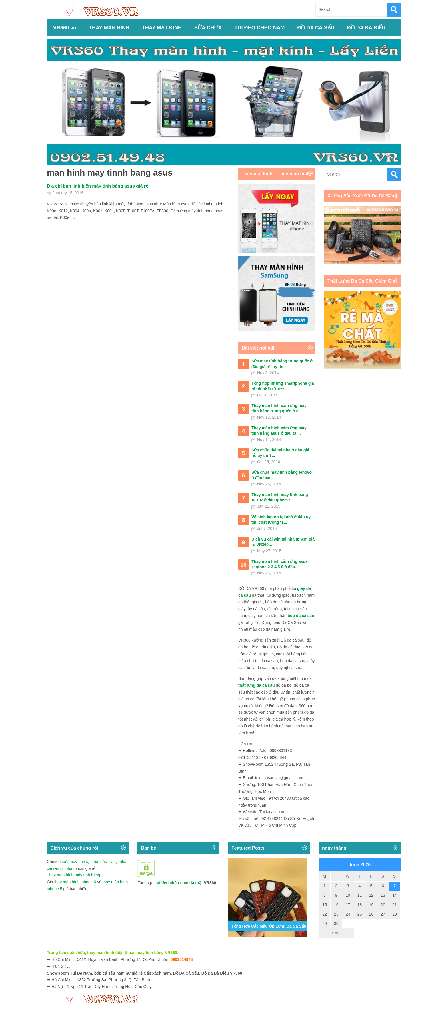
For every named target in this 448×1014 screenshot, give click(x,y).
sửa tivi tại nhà (113, 861)
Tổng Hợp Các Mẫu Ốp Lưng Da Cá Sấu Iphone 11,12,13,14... (288, 926)
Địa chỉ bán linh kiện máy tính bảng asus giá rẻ (97, 186)
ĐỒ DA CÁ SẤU (315, 28)
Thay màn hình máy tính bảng (73, 875)
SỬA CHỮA (208, 28)
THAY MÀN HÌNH (109, 28)
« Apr (336, 932)
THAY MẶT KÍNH (162, 28)
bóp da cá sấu (300, 615)
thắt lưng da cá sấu (256, 685)
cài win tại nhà (59, 868)
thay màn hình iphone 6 (75, 882)
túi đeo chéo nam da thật (179, 882)
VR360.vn (64, 28)
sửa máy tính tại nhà (80, 861)
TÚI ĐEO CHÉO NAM (259, 28)
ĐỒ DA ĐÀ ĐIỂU (366, 28)
